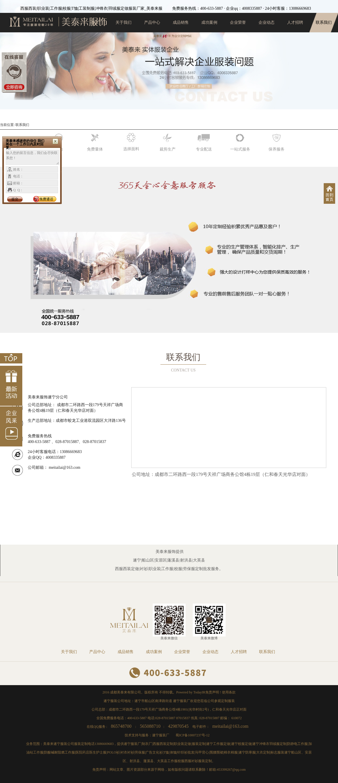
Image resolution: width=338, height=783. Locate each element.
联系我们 (324, 22)
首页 (95, 22)
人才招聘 (295, 22)
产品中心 (152, 22)
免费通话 (46, 199)
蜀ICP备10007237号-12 (193, 735)
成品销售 (181, 22)
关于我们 (124, 22)
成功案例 (209, 22)
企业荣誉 (238, 22)
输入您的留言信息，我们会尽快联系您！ (32, 157)
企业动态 (267, 22)
